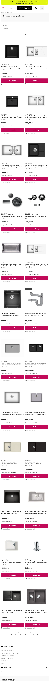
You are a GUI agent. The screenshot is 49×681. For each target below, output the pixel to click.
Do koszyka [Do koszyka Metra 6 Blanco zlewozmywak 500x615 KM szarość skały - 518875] (36, 624)
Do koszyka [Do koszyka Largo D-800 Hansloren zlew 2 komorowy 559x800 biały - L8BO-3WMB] (36, 130)
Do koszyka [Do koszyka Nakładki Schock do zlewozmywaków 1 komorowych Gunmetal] (12, 229)
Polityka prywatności (8, 650)
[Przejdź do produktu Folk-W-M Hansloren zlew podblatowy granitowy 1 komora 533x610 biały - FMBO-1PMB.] (12, 546)
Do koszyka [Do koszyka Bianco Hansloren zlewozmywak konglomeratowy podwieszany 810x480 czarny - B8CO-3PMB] (36, 377)
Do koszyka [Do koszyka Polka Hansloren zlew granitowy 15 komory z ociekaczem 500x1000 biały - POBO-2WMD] (36, 278)
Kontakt (3, 672)
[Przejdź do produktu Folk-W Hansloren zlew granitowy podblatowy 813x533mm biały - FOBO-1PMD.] (36, 496)
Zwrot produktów (7, 658)
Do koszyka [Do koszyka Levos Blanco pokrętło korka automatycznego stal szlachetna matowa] (36, 575)
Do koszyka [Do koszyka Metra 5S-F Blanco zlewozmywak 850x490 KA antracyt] (12, 624)
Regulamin (4, 661)
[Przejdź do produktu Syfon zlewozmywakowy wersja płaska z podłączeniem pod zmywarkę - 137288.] (36, 299)
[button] (46, 2)
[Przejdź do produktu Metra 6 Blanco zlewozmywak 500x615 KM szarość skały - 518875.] (36, 595)
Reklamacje (5, 663)
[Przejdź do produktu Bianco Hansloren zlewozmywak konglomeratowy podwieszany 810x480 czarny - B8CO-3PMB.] (36, 348)
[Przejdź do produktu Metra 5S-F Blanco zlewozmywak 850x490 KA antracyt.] (12, 595)
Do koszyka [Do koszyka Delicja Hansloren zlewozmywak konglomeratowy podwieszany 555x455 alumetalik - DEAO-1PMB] (36, 426)
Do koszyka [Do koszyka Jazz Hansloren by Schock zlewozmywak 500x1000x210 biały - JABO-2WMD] (36, 80)
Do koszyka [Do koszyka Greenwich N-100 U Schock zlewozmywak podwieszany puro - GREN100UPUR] (12, 80)
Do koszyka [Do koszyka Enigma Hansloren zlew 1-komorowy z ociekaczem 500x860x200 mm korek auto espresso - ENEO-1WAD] (36, 476)
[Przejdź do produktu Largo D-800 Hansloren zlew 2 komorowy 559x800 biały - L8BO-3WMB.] (36, 101)
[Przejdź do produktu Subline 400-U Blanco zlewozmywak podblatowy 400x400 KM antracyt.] (12, 299)
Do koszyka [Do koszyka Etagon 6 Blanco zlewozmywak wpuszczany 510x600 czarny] (12, 525)
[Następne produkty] (33, 634)
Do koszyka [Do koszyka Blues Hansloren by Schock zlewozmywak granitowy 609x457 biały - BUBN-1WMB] (12, 426)
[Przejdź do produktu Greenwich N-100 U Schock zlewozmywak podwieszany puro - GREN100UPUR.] (12, 51)
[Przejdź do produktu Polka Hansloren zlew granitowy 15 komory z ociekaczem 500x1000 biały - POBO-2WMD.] (36, 249)
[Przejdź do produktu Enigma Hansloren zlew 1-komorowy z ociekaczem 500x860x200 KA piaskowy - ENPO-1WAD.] (12, 447)
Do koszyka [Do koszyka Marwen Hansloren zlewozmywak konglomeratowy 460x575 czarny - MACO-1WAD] (36, 179)
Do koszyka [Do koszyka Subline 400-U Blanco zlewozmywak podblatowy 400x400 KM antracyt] (12, 327)
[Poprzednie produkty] (16, 634)
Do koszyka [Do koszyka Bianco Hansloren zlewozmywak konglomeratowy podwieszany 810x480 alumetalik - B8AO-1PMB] (12, 377)
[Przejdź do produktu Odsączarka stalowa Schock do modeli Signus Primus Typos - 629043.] (12, 249)
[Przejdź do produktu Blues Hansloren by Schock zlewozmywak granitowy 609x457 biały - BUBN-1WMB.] (12, 397)
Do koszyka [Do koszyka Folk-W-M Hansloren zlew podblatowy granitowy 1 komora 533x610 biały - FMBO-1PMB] (12, 575)
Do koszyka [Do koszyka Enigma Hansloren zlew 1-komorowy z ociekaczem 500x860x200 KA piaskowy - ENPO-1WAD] (12, 476)
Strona (21, 34)
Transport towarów (7, 655)
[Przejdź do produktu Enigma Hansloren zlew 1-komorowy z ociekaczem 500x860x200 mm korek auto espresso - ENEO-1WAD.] (36, 447)
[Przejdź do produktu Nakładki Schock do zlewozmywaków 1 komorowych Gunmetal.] (12, 200)
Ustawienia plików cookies (9, 653)
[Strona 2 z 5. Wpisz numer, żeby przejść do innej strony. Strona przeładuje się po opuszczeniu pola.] (25, 34)
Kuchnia (10, 12)
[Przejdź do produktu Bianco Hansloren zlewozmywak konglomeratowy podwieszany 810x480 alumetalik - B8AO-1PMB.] (12, 348)
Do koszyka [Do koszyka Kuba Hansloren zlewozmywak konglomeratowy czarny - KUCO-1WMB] (12, 130)
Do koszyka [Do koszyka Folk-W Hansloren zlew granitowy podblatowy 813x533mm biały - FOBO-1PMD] (36, 525)
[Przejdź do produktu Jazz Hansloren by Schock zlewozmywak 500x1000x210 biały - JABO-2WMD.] (36, 51)
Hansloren (3, 12)
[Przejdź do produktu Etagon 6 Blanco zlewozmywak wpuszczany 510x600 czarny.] (12, 496)
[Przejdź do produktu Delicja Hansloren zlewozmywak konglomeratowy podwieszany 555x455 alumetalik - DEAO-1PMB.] (36, 397)
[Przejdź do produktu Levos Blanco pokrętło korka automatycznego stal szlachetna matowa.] (36, 546)
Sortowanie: (4, 25)
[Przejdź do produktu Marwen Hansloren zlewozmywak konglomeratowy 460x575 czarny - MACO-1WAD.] (36, 150)
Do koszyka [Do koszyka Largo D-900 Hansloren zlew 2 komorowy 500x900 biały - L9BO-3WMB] (12, 179)
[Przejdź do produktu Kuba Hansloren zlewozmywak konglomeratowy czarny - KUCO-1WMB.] (12, 101)
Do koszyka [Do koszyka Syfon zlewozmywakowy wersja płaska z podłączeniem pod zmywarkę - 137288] (36, 327)
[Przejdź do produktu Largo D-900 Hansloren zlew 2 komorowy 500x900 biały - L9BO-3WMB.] (12, 150)
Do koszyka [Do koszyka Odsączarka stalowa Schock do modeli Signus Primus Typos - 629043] (12, 278)
